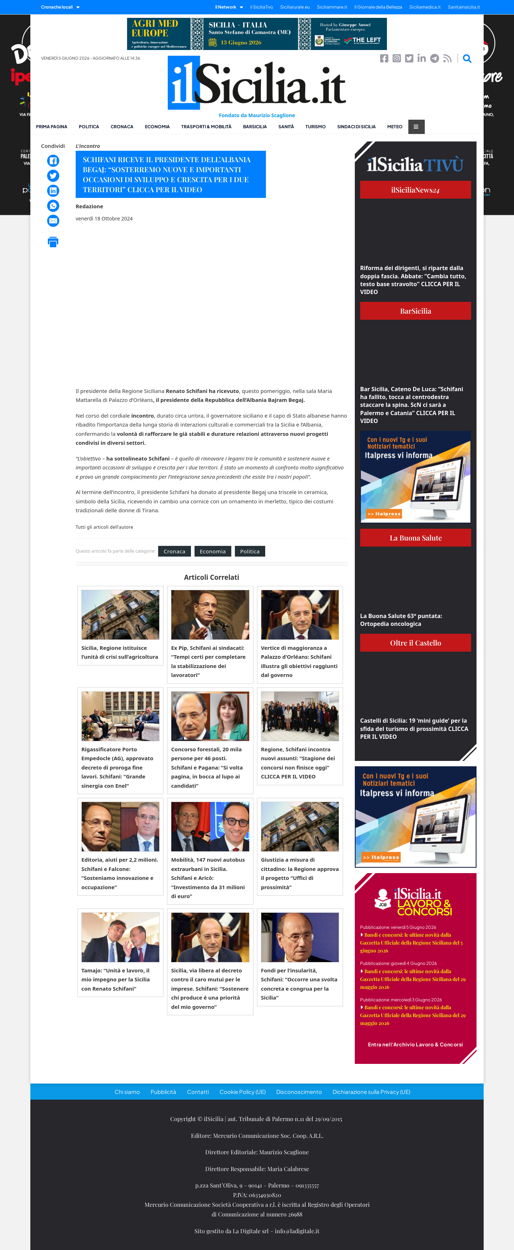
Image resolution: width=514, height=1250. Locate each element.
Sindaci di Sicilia (356, 126)
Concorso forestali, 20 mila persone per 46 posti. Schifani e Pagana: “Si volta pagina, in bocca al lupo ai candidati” (207, 767)
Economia (157, 126)
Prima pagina (51, 126)
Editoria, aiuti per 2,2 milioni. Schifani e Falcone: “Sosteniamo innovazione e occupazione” (119, 873)
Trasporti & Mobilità (206, 126)
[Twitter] (53, 176)
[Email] (53, 221)
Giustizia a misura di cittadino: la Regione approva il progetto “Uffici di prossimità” (300, 873)
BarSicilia (255, 126)
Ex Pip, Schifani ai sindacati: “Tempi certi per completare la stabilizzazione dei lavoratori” (208, 661)
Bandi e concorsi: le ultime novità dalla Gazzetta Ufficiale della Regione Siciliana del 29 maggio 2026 (413, 979)
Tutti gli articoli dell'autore (104, 527)
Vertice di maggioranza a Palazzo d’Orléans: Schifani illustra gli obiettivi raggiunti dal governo (299, 661)
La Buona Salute (416, 537)
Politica (89, 126)
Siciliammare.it (332, 7)
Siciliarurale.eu (295, 7)
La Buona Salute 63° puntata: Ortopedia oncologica (401, 620)
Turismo (316, 126)
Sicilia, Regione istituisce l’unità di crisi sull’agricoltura (119, 652)
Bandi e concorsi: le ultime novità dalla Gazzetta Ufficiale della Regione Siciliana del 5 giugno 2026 (411, 942)
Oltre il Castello (415, 642)
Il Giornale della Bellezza (378, 7)
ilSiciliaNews (415, 189)
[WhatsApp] (53, 206)
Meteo (395, 126)
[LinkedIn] (53, 191)
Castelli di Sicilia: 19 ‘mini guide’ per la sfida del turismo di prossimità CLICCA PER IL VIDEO (414, 729)
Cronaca (122, 126)
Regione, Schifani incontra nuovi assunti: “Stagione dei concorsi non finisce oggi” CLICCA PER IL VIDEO (298, 763)
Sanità (286, 126)
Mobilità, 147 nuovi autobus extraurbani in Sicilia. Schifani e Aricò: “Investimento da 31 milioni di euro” (208, 878)
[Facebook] (53, 161)
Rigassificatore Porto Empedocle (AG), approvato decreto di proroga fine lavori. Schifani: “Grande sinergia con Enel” (117, 767)
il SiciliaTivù (261, 7)
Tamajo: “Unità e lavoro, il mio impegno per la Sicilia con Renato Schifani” (115, 979)
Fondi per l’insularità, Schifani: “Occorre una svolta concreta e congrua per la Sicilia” (299, 984)
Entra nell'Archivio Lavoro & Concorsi (415, 1044)
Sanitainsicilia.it (464, 7)
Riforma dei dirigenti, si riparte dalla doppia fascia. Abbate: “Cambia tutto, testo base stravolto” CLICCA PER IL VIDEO (413, 280)
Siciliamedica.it (425, 7)
